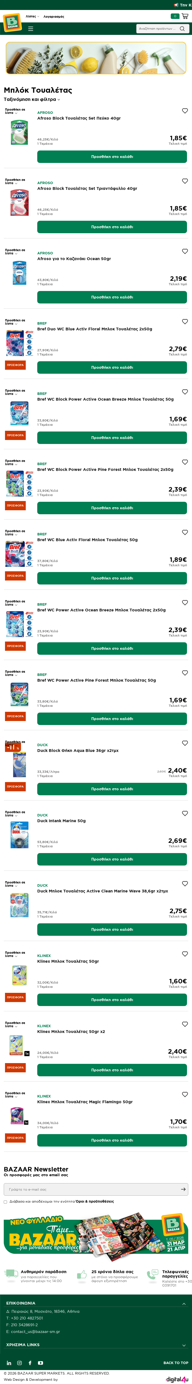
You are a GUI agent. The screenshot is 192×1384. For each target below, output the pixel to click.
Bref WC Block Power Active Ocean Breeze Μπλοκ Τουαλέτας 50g (105, 399)
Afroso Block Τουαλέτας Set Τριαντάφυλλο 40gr (87, 188)
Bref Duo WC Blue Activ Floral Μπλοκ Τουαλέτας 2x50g (94, 329)
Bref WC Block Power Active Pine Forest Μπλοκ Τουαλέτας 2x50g (105, 469)
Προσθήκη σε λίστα (15, 111)
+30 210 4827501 (27, 1318)
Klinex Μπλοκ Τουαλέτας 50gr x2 (71, 1031)
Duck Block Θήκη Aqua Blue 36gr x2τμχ (77, 750)
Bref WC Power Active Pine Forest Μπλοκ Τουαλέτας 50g (96, 680)
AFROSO (45, 113)
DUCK (42, 745)
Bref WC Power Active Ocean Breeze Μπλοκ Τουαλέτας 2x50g (101, 610)
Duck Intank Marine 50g (61, 820)
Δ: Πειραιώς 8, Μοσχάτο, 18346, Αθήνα (43, 1311)
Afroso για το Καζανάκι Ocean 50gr (74, 258)
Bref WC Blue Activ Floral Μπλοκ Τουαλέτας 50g (87, 539)
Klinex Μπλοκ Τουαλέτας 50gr (68, 961)
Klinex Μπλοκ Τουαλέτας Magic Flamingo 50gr (85, 1101)
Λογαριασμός (54, 16)
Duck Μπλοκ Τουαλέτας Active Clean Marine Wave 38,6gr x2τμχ (102, 891)
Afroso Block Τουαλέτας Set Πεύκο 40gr (79, 118)
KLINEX (44, 956)
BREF (42, 323)
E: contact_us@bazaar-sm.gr (33, 1331)
